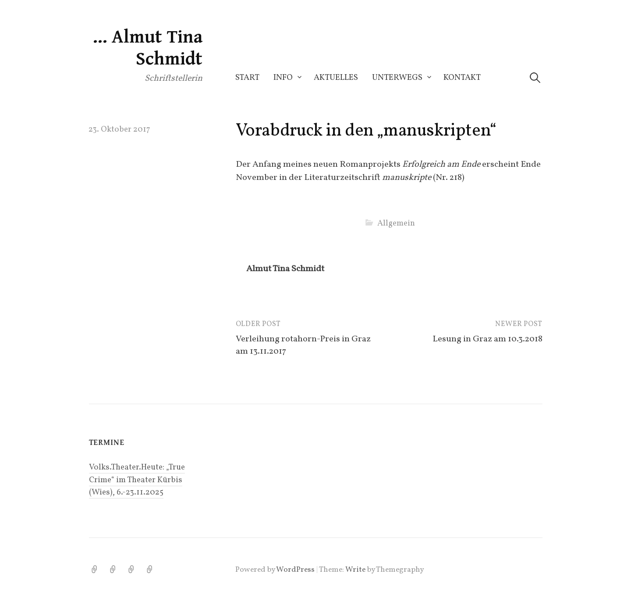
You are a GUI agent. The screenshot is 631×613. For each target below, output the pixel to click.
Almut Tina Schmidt (285, 269)
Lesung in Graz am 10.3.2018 (487, 339)
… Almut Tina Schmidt (147, 48)
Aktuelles (336, 77)
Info (283, 77)
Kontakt (462, 77)
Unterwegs (397, 77)
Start (247, 77)
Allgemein (396, 223)
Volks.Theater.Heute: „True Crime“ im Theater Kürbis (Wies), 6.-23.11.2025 (137, 480)
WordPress (295, 569)
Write (355, 569)
